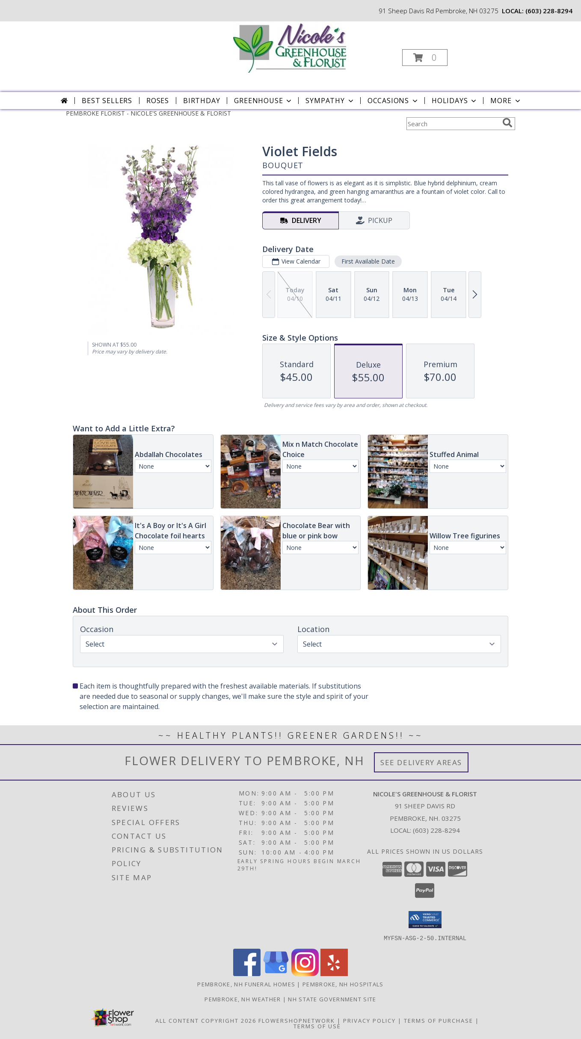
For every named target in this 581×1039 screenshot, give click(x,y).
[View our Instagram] (305, 973)
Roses (157, 100)
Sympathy (330, 100)
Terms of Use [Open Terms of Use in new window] (317, 1026)
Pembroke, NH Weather (243, 999)
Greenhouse (263, 100)
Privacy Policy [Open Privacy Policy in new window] (369, 1020)
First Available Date (368, 261)
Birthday (201, 100)
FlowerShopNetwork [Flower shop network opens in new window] (296, 1020)
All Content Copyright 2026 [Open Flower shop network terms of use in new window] (205, 1020)
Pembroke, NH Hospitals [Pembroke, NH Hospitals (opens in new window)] (343, 984)
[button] (425, 57)
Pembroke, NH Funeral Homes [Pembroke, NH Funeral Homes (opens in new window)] (246, 984)
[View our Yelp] (334, 973)
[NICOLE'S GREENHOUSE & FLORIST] (289, 47)
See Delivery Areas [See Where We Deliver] (421, 762)
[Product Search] (452, 124)
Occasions (393, 100)
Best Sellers (107, 100)
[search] (507, 123)
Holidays (455, 100)
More (506, 100)
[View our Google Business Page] (276, 973)
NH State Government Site (332, 999)
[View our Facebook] (247, 973)
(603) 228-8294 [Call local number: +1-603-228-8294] (548, 10)
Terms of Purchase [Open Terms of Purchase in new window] (438, 1020)
